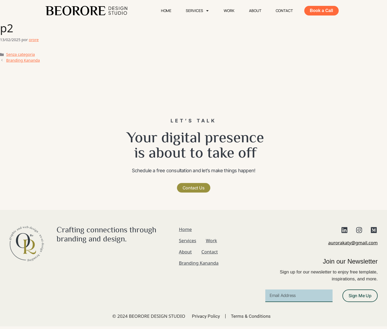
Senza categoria (20, 54)
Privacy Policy (206, 316)
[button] (193, 186)
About (255, 10)
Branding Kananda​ (23, 60)
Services (197, 10)
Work (229, 10)
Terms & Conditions (251, 316)
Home (166, 10)
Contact (284, 10)
